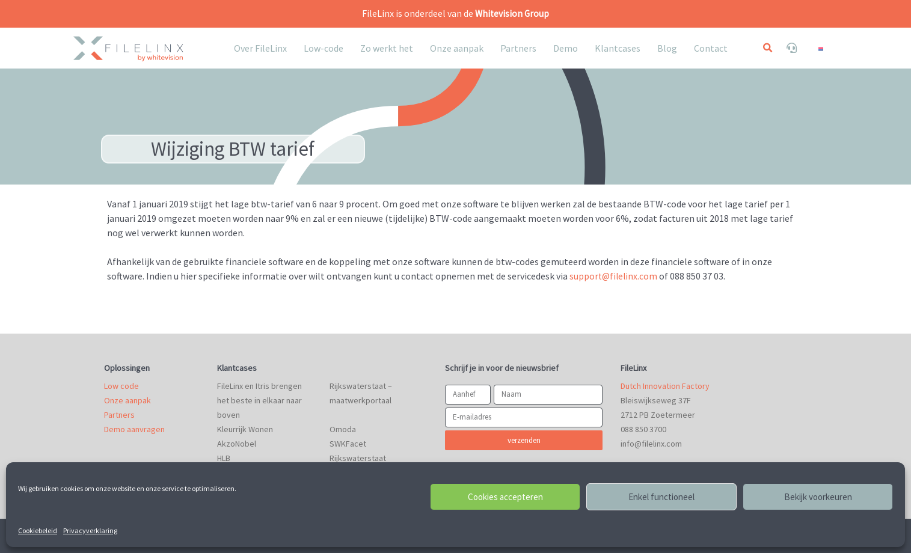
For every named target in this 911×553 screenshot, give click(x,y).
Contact (711, 48)
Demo (565, 48)
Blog (667, 48)
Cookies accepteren (505, 497)
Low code (121, 385)
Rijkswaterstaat (358, 457)
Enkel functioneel (661, 497)
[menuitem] (827, 48)
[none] (827, 48)
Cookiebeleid (37, 530)
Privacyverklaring (90, 530)
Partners (518, 48)
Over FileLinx (260, 48)
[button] (767, 48)
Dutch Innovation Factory (665, 385)
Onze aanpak (456, 48)
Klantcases (617, 48)
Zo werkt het (386, 48)
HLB (223, 457)
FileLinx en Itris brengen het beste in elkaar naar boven (259, 400)
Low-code (323, 48)
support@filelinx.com (614, 275)
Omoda (343, 428)
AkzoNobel (236, 443)
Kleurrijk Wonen (245, 428)
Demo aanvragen (134, 428)
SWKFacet (348, 443)
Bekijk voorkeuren (818, 497)
